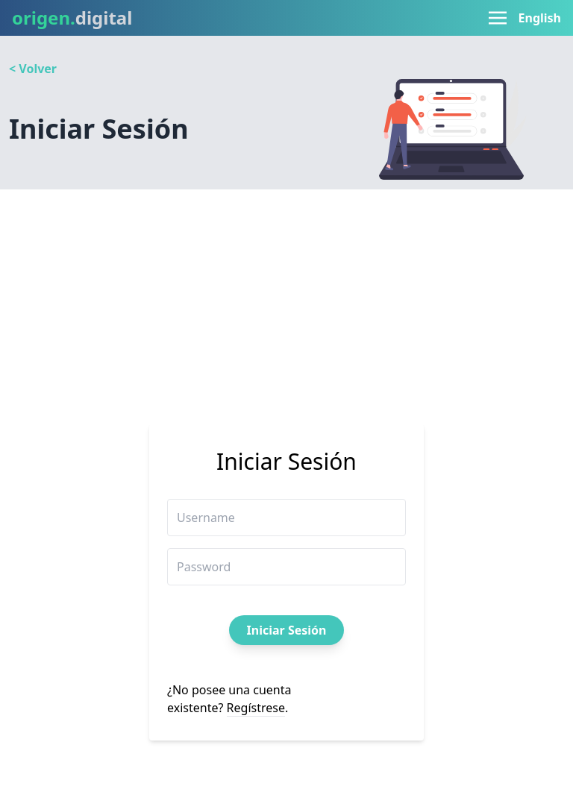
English (540, 18)
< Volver (33, 68)
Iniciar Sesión (287, 630)
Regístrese (256, 707)
